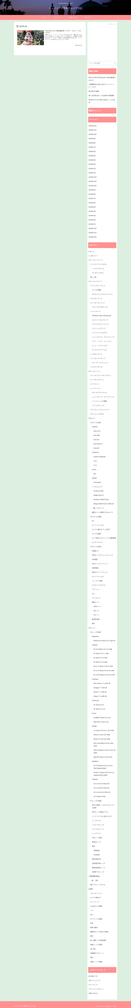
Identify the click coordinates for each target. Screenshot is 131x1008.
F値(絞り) (95, 551)
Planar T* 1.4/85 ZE (100, 696)
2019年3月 (92, 215)
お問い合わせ (93, 993)
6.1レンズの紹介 (95, 632)
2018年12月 (93, 228)
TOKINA (94, 779)
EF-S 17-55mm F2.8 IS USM (103, 666)
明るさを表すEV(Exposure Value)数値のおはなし (102, 79)
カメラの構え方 (95, 897)
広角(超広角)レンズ (98, 863)
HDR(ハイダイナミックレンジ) (102, 555)
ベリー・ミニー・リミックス (101, 341)
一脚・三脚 (94, 880)
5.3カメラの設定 (95, 546)
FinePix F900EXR (100, 457)
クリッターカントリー (97, 303)
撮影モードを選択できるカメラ (102, 512)
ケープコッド (94, 384)
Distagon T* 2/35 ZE (100, 688)
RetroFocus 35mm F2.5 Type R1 (104, 640)
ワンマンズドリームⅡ (99, 350)
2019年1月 (92, 224)
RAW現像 (95, 568)
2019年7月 (92, 198)
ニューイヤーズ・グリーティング (103, 337)
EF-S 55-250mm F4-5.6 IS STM (104, 675)
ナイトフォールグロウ (99, 333)
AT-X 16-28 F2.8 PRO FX (102, 792)
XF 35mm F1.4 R (99, 709)
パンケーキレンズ (98, 825)
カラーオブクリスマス (99, 392)
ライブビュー (96, 598)
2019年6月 (92, 203)
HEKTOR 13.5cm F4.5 (101, 722)
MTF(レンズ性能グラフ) (100, 812)
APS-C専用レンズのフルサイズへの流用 (103, 806)
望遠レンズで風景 (96, 944)
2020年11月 (93, 130)
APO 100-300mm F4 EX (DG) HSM (103, 744)
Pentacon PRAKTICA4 (101, 499)
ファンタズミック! (98, 405)
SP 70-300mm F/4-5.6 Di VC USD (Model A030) (103, 767)
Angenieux (95, 636)
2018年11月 (93, 233)
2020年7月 (92, 147)
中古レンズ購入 (97, 837)
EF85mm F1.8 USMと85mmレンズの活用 (102, 101)
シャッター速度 (97, 581)
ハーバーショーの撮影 (99, 401)
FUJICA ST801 (99, 491)
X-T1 (95, 465)
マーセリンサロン (98, 273)
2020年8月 (92, 143)
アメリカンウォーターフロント (100, 375)
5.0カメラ (92, 418)
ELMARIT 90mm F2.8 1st (102, 717)
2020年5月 (92, 156)
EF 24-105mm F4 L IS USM (103, 649)
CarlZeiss (95, 679)
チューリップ (94, 902)
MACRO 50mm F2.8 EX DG (103, 757)
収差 (93, 846)
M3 (95, 474)
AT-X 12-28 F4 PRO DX (101, 788)
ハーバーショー (95, 388)
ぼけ (91, 914)
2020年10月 (93, 134)
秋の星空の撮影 (94, 91)
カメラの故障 (96, 534)
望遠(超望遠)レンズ (98, 867)
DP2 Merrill (97, 482)
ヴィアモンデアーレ (97, 380)
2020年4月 (92, 160)
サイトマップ (93, 985)
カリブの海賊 (96, 290)
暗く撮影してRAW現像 (98, 940)
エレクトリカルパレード (100, 320)
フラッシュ (95, 589)
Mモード (96, 611)
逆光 (91, 957)
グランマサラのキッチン (100, 307)
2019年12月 (93, 177)
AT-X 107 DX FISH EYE (102, 784)
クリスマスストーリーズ (100, 324)
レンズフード (96, 833)
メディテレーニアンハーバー (100, 410)
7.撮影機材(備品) (94, 876)
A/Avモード (97, 606)
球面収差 (97, 850)
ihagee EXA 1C (99, 495)
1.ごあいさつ (93, 256)
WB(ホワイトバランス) (99, 572)
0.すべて (91, 251)
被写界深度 (95, 619)
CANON (94, 427)
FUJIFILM (95, 452)
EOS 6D (96, 440)
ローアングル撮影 (96, 919)
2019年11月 (93, 181)
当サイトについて (95, 980)
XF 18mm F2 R (99, 705)
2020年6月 (92, 151)
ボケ (93, 593)
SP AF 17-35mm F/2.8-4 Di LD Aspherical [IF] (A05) (104, 774)
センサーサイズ (97, 542)
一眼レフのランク (98, 508)
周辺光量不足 (96, 859)
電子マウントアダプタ (97, 885)
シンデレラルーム (98, 268)
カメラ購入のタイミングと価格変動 (104, 538)
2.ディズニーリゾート (96, 260)
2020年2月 (92, 168)
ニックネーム (96, 820)
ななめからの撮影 (96, 906)
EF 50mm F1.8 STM (100, 658)
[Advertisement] (102, 43)
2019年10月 (93, 186)
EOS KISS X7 (98, 444)
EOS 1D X (97, 431)
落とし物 (93, 277)
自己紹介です (93, 976)
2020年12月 (93, 126)
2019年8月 (92, 194)
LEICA (94, 469)
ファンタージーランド (97, 358)
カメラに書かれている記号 (101, 529)
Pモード (96, 615)
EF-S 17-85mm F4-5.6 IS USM (104, 670)
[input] (102, 63)
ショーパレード (95, 311)
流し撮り (93, 949)
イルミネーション (96, 893)
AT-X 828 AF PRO (100, 796)
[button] (114, 63)
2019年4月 (92, 211)
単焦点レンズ (96, 842)
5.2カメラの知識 (95, 516)
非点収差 (97, 855)
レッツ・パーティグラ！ (100, 345)
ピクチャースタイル (98, 585)
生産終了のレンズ (98, 872)
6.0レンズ (92, 628)
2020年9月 (92, 138)
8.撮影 (91, 889)
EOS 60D (97, 435)
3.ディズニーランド (95, 281)
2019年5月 (92, 207)
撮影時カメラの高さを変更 (99, 932)
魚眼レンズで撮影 (96, 962)
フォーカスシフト (98, 829)
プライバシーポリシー (96, 989)
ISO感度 (94, 559)
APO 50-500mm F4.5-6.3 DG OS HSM (105, 751)
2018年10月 (93, 237)
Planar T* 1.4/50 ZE (100, 692)
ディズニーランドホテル (98, 264)
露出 (93, 623)
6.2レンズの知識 (95, 801)
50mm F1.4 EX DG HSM (102, 739)
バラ (91, 910)
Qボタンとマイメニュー (100, 564)
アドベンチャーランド (97, 286)
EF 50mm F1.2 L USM (101, 653)
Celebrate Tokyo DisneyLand (101, 315)
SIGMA (94, 478)
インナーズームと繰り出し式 (101, 816)
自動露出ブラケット (97, 953)
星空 (91, 936)
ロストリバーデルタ (97, 414)
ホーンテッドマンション (100, 363)
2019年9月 (92, 190)
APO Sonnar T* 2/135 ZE (102, 683)
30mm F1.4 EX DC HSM (102, 735)
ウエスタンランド (96, 298)
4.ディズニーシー (94, 371)
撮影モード (95, 602)
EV (93, 521)
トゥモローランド (96, 354)
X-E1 (95, 461)
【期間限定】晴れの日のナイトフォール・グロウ (101, 86)
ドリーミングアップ (98, 328)
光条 (91, 923)
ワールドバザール (96, 367)
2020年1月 (92, 173)
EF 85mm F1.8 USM (100, 662)
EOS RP (96, 448)
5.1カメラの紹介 (95, 422)
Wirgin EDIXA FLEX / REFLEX (104, 504)
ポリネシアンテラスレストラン (102, 294)
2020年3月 (92, 164)
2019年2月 (92, 220)
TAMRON (95, 761)
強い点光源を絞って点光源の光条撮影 (101, 95)
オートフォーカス (98, 525)
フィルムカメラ (97, 487)
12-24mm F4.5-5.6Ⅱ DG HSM (104, 730)
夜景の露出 (94, 927)
